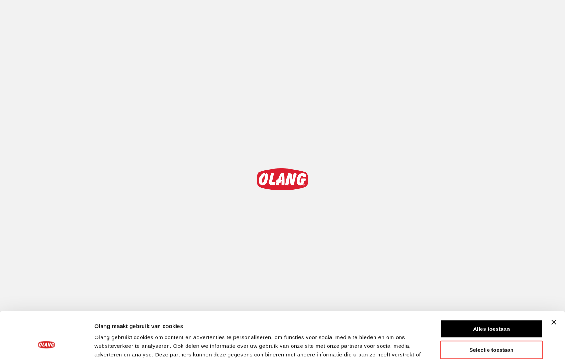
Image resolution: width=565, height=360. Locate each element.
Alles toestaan (491, 288)
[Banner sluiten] (553, 281)
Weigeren (491, 330)
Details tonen (389, 346)
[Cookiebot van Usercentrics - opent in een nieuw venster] (46, 346)
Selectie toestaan (492, 309)
